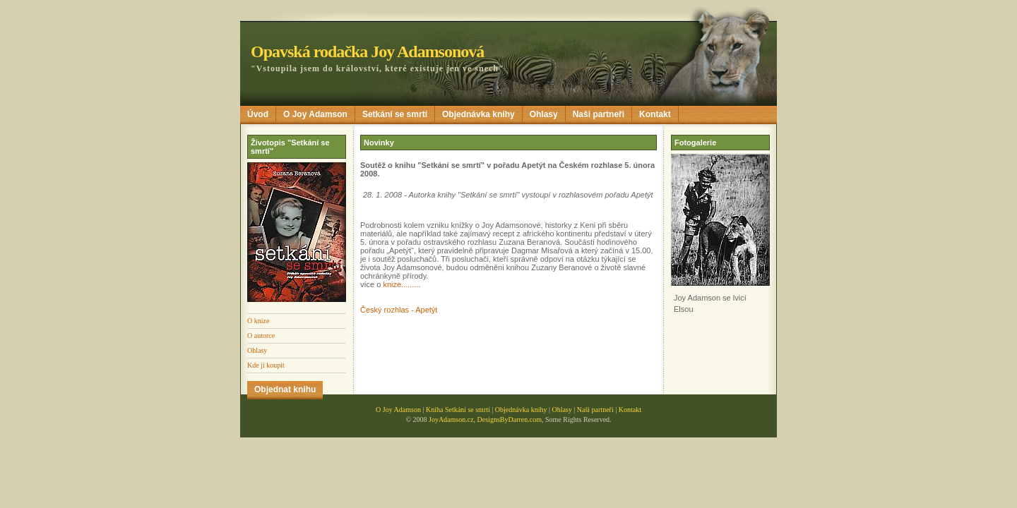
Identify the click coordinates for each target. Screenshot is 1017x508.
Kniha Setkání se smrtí (458, 409)
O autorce (261, 335)
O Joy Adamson (315, 114)
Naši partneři (598, 114)
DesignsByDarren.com (509, 419)
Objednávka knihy (478, 114)
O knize (258, 321)
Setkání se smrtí (394, 114)
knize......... (401, 284)
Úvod (257, 114)
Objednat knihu (285, 389)
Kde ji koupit (266, 365)
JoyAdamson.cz (451, 419)
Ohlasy (544, 114)
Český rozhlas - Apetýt (398, 310)
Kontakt (655, 114)
